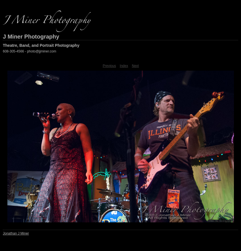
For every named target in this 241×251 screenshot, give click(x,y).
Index (124, 66)
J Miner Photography (31, 36)
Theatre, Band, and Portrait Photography (41, 45)
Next (135, 66)
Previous (109, 66)
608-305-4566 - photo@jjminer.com (29, 51)
